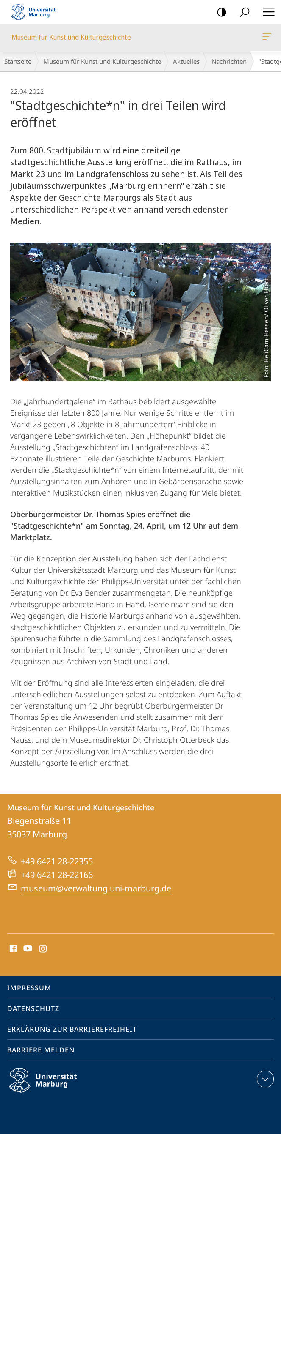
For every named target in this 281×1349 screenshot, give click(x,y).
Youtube (27, 949)
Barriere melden (41, 1050)
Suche (241, 12)
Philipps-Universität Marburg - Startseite (36, 12)
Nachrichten (229, 61)
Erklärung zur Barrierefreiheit (72, 1029)
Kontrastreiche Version (219, 12)
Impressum (29, 987)
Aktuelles (186, 61)
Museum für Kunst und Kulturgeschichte (266, 38)
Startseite (17, 61)
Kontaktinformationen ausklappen (264, 1079)
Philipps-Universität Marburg (50, 1087)
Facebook (12, 949)
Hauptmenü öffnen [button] (266, 11)
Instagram (43, 949)
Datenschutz (33, 1008)
